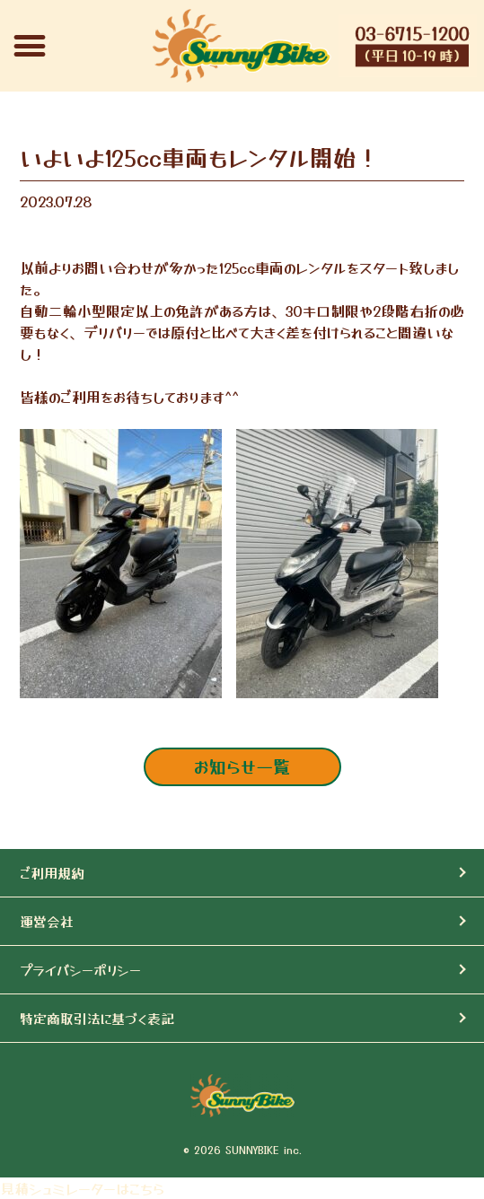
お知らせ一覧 (242, 766)
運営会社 (47, 921)
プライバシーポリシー (80, 969)
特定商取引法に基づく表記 (97, 1018)
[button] (29, 45)
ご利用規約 (52, 872)
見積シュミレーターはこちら (82, 1188)
